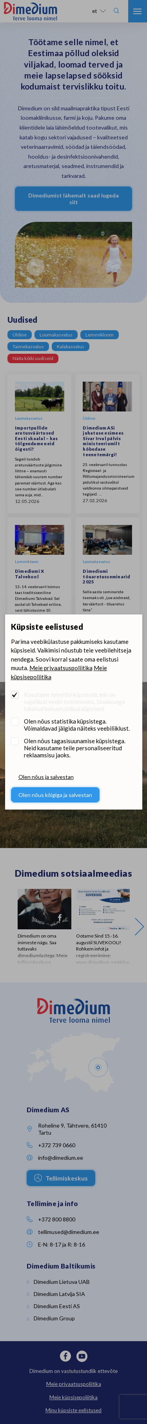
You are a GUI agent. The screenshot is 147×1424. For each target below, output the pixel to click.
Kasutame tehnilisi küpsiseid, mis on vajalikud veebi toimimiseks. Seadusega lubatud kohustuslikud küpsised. (74, 701)
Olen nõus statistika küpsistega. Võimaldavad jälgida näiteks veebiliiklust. (77, 725)
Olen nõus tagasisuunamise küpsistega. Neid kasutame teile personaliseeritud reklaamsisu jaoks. (74, 748)
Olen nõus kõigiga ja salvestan (55, 795)
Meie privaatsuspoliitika (61, 667)
